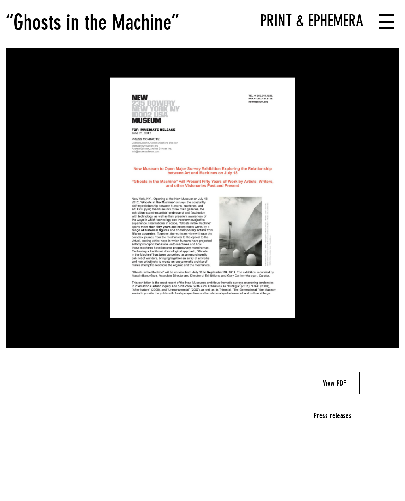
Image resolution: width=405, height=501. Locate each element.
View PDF (334, 383)
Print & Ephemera (311, 20)
